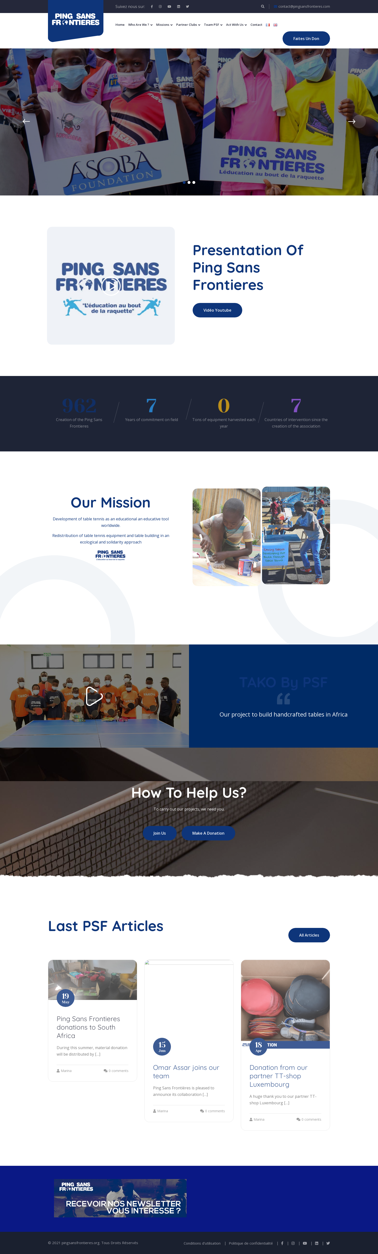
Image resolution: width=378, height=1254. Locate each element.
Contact (256, 24)
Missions (162, 24)
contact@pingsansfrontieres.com (302, 6)
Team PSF (211, 24)
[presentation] (19, 121)
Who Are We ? (138, 24)
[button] (184, 182)
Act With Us (234, 24)
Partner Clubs (186, 24)
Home (120, 24)
